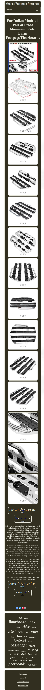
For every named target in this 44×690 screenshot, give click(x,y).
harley (22, 636)
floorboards (16, 664)
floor (30, 654)
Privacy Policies (23, 682)
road (33, 657)
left (36, 654)
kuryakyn (32, 664)
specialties (23, 660)
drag (26, 618)
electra (11, 628)
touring (33, 650)
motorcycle (20, 658)
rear (16, 653)
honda (18, 627)
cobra (12, 637)
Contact (23, 678)
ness (30, 660)
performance (13, 650)
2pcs (27, 658)
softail (12, 631)
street (15, 660)
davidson (23, 651)
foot (19, 617)
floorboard (18, 622)
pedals (12, 658)
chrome (32, 631)
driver (33, 622)
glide (20, 631)
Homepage (23, 674)
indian (30, 641)
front (32, 645)
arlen (10, 654)
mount (34, 627)
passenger (19, 645)
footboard (20, 640)
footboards (32, 637)
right (23, 654)
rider (26, 626)
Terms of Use (23, 686)
